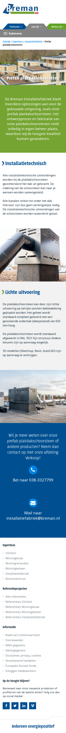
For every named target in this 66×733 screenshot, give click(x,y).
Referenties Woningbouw (22, 607)
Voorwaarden (14, 640)
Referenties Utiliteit (18, 602)
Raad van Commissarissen (22, 635)
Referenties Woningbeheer (23, 612)
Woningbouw (14, 558)
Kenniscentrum (15, 579)
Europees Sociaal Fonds (20, 666)
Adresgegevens (15, 650)
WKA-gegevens (15, 645)
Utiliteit (10, 553)
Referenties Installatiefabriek (25, 617)
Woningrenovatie (16, 563)
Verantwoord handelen (20, 661)
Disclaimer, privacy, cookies (23, 655)
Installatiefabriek (17, 574)
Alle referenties (15, 597)
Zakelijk (36, 26)
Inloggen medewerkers (20, 671)
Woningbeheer (15, 568)
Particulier (16, 26)
